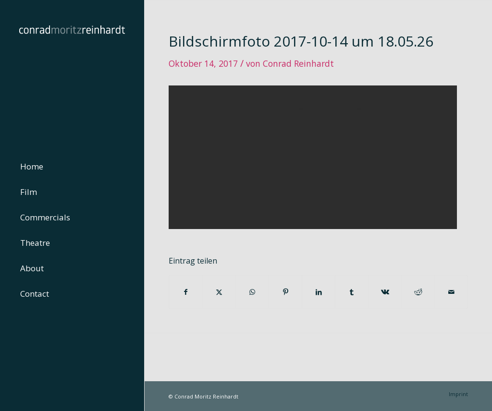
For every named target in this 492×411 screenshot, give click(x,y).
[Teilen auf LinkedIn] (318, 292)
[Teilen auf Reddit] (418, 292)
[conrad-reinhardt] (72, 72)
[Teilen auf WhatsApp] (252, 292)
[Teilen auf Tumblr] (351, 292)
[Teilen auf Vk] (385, 292)
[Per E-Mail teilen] (451, 292)
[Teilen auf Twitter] (219, 292)
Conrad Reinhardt (298, 63)
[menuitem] (72, 167)
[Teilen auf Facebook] (185, 292)
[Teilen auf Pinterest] (285, 292)
